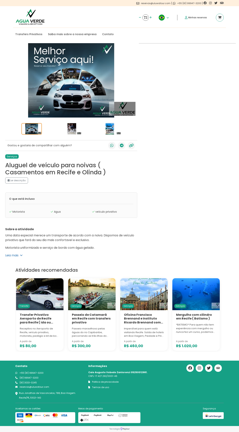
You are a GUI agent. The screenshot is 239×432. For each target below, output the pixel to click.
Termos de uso (98, 387)
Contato (108, 34)
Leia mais (14, 255)
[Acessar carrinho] (220, 17)
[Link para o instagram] (210, 3)
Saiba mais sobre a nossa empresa (72, 34)
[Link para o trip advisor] (222, 3)
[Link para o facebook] (205, 3)
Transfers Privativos (28, 34)
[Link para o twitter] (216, 3)
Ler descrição (17, 180)
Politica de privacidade (103, 381)
